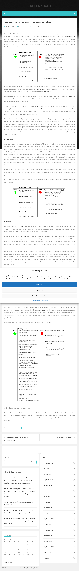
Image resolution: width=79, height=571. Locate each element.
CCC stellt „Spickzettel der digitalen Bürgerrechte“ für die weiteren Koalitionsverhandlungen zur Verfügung (20, 493)
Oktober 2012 (48, 474)
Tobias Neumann (23, 27)
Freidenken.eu (39, 6)
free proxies (61, 109)
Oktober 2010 (48, 513)
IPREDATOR (46, 36)
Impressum (45, 300)
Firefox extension (42, 310)
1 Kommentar (36, 27)
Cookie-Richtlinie (35, 300)
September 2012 (49, 480)
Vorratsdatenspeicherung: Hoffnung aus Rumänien (19, 513)
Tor (38, 106)
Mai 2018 (46, 468)
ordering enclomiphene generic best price (17, 510)
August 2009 (47, 552)
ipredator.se (43, 179)
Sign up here (47, 323)
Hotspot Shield (39, 109)
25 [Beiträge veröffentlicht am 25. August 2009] (9, 555)
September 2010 (49, 519)
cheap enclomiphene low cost (13, 502)
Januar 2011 (47, 502)
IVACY (54, 36)
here (69, 96)
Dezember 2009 (48, 530)
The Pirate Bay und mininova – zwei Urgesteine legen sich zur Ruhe (19, 520)
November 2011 (48, 485)
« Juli (5, 562)
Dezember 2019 (48, 463)
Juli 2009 (46, 558)
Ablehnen (40, 290)
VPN (23, 428)
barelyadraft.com (69, 36)
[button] (76, 271)
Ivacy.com (7, 222)
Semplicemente (28, 568)
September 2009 (49, 547)
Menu (39, 14)
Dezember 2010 (48, 508)
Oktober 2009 (48, 541)
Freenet (6, 109)
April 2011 (47, 491)
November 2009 (48, 536)
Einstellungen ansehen (39, 296)
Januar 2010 (47, 524)
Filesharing (10, 428)
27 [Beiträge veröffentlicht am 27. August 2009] (19, 555)
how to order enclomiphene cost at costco (17, 518)
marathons (59, 119)
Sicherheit (18, 428)
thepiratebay (40, 89)
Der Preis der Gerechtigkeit (65, 438)
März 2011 (47, 496)
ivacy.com (23, 236)
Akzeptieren (39, 284)
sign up (10, 323)
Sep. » (10, 562)
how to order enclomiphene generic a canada (18, 489)
